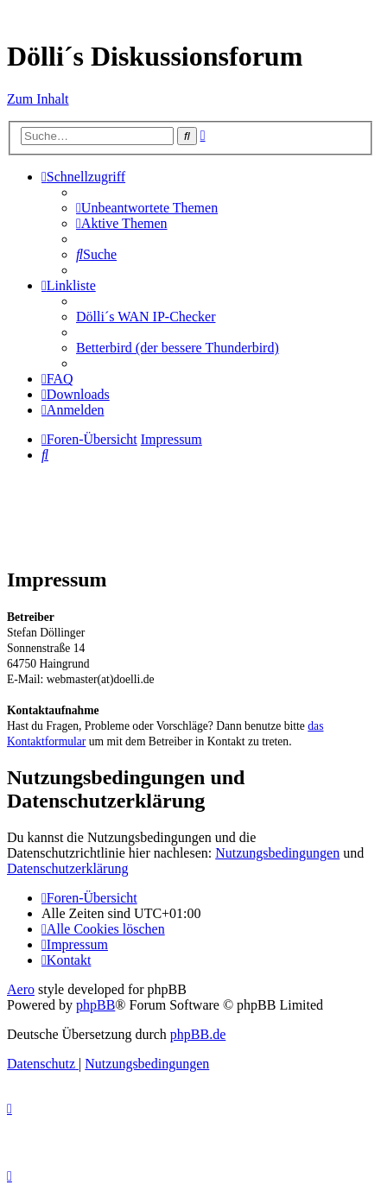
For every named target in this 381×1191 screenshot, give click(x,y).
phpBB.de (197, 1034)
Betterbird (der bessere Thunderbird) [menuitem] (177, 347)
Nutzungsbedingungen (277, 853)
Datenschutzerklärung (67, 868)
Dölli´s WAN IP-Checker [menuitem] (145, 316)
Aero (21, 989)
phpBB (95, 1005)
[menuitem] (147, 207)
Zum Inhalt (38, 99)
